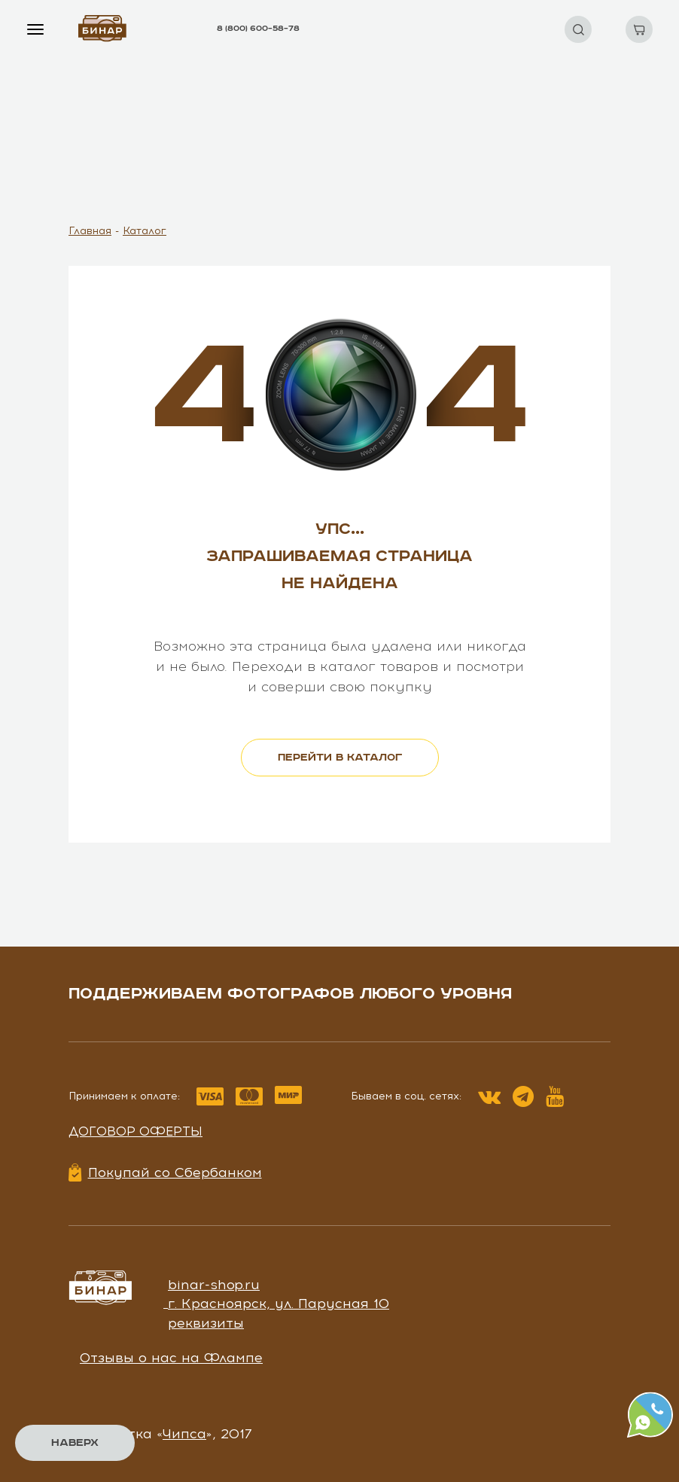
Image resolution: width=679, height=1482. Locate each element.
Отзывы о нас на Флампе (171, 1357)
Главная (90, 230)
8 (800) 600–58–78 (258, 28)
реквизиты (206, 1323)
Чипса (184, 1434)
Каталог (144, 230)
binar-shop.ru (214, 1284)
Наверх (75, 1443)
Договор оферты (135, 1131)
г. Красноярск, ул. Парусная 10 (278, 1303)
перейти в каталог (340, 758)
